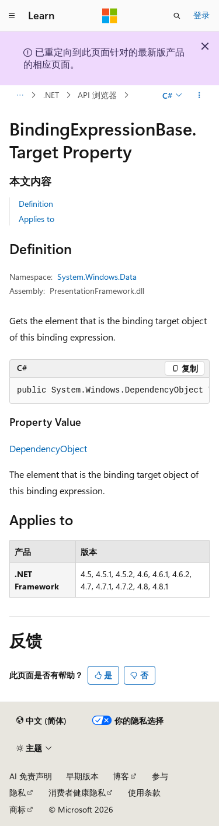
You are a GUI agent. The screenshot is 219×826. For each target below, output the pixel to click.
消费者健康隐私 (77, 792)
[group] (109, 391)
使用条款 (144, 792)
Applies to (36, 218)
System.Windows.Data (97, 276)
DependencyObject (48, 448)
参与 (160, 776)
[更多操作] (199, 95)
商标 (17, 809)
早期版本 (82, 776)
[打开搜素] (177, 15)
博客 (121, 776)
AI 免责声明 (30, 776)
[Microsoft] (109, 15)
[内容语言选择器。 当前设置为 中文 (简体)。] (41, 721)
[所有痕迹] (19, 95)
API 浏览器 (97, 94)
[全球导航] (11, 15)
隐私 (17, 792)
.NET (51, 94)
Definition (36, 203)
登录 (201, 14)
